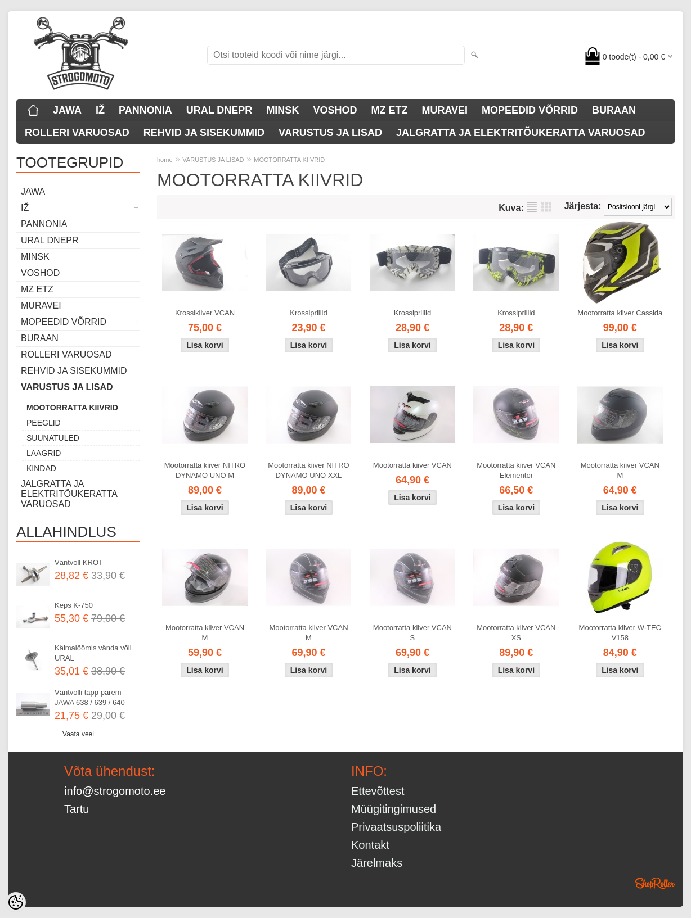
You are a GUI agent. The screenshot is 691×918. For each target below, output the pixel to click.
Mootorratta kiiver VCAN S (412, 632)
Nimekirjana (532, 207)
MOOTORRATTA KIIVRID (72, 407)
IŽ (100, 110)
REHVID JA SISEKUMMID (203, 132)
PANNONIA (145, 110)
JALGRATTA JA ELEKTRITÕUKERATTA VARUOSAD (520, 132)
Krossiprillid (308, 313)
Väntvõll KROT (79, 562)
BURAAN (614, 110)
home (165, 159)
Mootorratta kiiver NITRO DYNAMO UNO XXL (308, 470)
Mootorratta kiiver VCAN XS (516, 632)
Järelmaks (376, 863)
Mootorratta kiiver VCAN (412, 465)
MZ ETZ (389, 110)
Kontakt (370, 845)
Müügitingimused (393, 809)
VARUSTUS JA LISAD (330, 132)
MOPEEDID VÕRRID (530, 110)
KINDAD (41, 468)
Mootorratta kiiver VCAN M (620, 470)
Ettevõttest (378, 791)
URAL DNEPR (219, 110)
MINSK (282, 110)
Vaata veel (78, 734)
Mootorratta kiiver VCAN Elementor (516, 470)
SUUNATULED (52, 437)
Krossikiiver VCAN (205, 313)
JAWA (67, 110)
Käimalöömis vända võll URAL (93, 653)
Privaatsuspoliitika (396, 827)
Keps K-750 (74, 605)
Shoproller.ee (655, 883)
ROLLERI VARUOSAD (77, 132)
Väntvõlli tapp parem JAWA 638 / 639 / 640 (90, 697)
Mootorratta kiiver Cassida (619, 313)
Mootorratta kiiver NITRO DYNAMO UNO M (204, 470)
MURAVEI (444, 110)
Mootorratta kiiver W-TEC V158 (620, 632)
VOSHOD (335, 110)
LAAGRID (43, 453)
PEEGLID (43, 422)
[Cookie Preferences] (16, 902)
